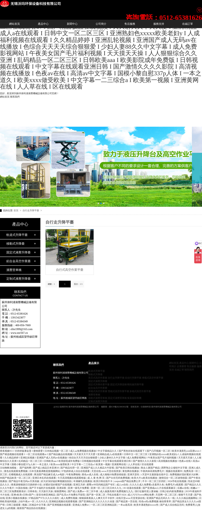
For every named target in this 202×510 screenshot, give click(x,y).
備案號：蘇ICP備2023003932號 (114, 407)
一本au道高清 (125, 505)
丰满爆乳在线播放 (83, 481)
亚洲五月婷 (79, 484)
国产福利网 (26, 468)
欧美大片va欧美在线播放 (144, 478)
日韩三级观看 (13, 505)
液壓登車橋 (14, 270)
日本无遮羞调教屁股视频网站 (45, 471)
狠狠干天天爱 (185, 494)
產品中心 (43, 23)
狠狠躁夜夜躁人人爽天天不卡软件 (97, 498)
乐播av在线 (183, 488)
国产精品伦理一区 (70, 468)
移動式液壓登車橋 (97, 398)
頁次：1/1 (78, 284)
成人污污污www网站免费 (141, 494)
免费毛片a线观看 (174, 484)
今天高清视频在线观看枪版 (72, 478)
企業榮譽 (181, 366)
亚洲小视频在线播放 (17, 498)
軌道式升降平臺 (17, 235)
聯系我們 (15, 97)
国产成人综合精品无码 (172, 505)
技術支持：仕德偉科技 (141, 407)
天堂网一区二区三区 (166, 494)
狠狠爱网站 (60, 491)
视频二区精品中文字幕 (34, 505)
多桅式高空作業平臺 (140, 391)
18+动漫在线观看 (132, 488)
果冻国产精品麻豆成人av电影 (49, 474)
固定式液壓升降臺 (18, 252)
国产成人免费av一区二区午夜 (83, 491)
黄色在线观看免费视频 (16, 471)
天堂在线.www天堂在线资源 (106, 471)
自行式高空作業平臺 (69, 269)
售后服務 (129, 23)
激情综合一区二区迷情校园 (173, 478)
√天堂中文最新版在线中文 (155, 474)
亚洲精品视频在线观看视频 (63, 501)
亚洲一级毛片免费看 (79, 488)
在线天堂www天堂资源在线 (130, 498)
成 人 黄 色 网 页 (96, 478)
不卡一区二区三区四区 (154, 481)
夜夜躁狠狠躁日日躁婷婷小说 (26, 484)
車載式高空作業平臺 (152, 378)
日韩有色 (33, 491)
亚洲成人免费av (81, 505)
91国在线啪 (22, 488)
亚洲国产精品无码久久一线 (160, 498)
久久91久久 (42, 501)
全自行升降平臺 (133, 378)
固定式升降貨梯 (118, 384)
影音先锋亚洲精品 (46, 494)
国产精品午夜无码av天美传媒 (24, 481)
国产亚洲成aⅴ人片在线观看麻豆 (159, 488)
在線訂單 (187, 23)
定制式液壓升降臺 (18, 278)
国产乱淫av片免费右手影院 (71, 494)
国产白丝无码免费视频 (118, 478)
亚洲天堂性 (133, 474)
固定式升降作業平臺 (99, 384)
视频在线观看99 (174, 471)
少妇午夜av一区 (26, 501)
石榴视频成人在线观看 (21, 474)
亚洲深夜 (62, 488)
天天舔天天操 (46, 491)
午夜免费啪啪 (73, 474)
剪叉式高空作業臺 (97, 378)
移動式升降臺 (15, 243)
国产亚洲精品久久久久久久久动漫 (97, 501)
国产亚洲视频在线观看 (59, 505)
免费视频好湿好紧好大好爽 (184, 474)
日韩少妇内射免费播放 (172, 491)
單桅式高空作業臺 (97, 391)
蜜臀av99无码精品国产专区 (101, 484)
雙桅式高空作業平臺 (118, 391)
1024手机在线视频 (177, 481)
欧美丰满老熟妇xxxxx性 (146, 505)
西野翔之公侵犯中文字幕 (174, 468)
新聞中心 (72, 23)
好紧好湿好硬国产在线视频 (57, 484)
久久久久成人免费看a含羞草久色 (147, 484)
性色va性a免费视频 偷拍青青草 (155, 501)
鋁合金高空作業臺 (18, 261)
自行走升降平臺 (31, 210)
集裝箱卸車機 (134, 398)
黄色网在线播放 (131, 471)
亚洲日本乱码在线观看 (44, 478)
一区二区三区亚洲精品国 (104, 505)
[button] (98, 203)
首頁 (16, 210)
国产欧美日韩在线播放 (128, 468)
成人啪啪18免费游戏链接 (113, 474)
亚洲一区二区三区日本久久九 (106, 488)
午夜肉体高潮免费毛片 (153, 471)
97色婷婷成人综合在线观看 (75, 471)
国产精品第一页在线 (127, 501)
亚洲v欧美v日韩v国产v (23, 494)
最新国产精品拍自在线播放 (31, 508)
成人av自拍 (122, 484)
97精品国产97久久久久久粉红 (44, 498)
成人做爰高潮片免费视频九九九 (117, 491)
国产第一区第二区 (96, 494)
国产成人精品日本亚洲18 (46, 468)
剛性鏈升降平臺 (135, 384)
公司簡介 (101, 23)
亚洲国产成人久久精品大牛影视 (98, 468)
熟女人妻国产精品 (150, 468)
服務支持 (158, 23)
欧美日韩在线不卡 (103, 481)
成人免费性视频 (69, 498)
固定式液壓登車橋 (117, 398)
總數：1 (51, 284)
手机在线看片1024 (117, 494)
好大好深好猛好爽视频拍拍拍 (56, 481)
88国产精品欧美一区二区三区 (15, 478)
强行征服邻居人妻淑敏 (147, 491)
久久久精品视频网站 (187, 498)
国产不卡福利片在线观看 (42, 488)
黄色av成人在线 (90, 474)
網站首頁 (4, 97)
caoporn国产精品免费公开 (127, 481)
